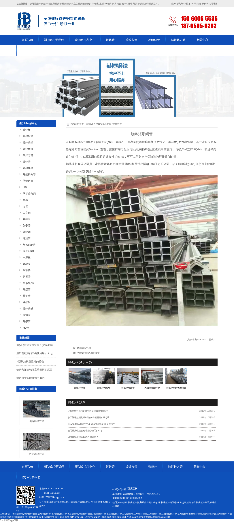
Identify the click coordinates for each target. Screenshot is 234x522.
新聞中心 (202, 39)
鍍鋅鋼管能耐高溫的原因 (30, 377)
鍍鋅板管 (28, 136)
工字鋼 (27, 212)
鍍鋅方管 (131, 39)
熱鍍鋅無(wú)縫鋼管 (88, 352)
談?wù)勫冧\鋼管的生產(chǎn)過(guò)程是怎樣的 (91, 424)
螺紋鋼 (27, 231)
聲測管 (27, 295)
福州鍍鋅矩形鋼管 (92, 142)
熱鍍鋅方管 (178, 39)
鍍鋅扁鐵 (28, 308)
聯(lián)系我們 (31, 50)
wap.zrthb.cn (203, 339)
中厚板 (27, 257)
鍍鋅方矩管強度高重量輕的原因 (34, 369)
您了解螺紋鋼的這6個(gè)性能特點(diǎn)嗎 (88, 417)
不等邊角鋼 (29, 193)
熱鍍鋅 (152, 466)
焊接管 (27, 219)
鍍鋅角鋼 (28, 168)
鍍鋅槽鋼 (28, 148)
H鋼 (25, 187)
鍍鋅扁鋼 (28, 142)
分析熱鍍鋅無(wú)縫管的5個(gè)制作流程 (88, 411)
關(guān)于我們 (54, 39)
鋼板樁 (27, 270)
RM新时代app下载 (9, 520)
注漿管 (27, 289)
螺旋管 (27, 238)
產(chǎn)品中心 (85, 39)
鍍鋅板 (27, 129)
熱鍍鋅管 (154, 39)
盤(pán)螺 (28, 283)
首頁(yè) (27, 39)
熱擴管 (27, 321)
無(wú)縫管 (29, 244)
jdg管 (26, 327)
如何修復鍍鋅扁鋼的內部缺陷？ (83, 437)
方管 (25, 206)
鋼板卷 (27, 263)
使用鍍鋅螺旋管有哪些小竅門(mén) (85, 430)
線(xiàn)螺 (28, 251)
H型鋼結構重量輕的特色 (30, 361)
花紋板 (27, 302)
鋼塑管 (27, 276)
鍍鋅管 (110, 39)
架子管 (27, 225)
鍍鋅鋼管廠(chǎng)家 (88, 3)
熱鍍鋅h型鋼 (84, 348)
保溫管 (27, 314)
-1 (131, 498)
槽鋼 (25, 200)
